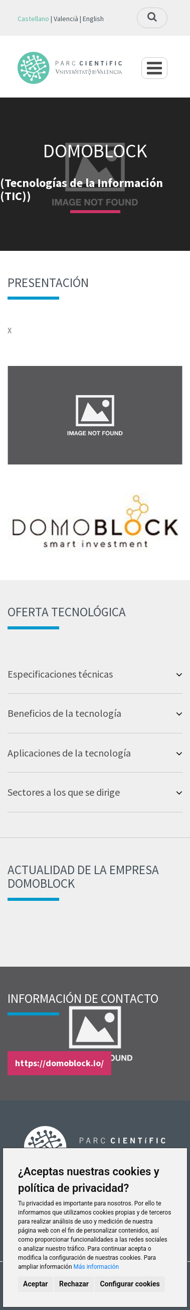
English (93, 18)
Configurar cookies (129, 1284)
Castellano (33, 18)
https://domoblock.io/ (59, 1063)
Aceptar (35, 1284)
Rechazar (74, 1284)
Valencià (66, 18)
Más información (96, 1266)
